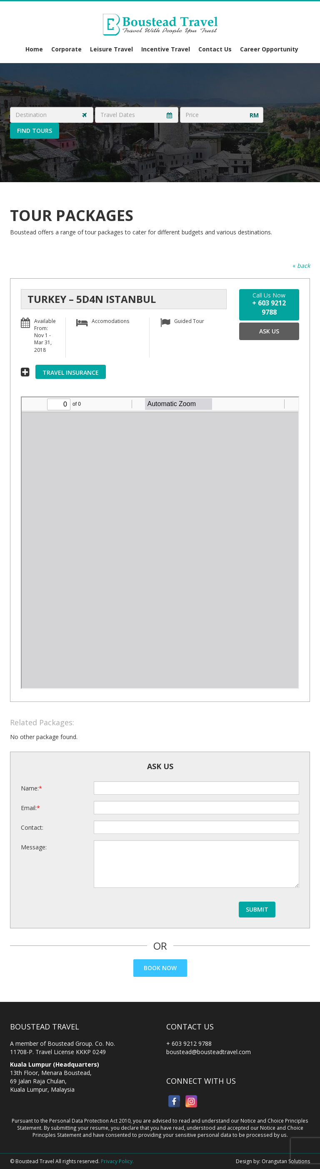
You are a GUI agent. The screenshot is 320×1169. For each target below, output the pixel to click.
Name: (30, 788)
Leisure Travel (111, 49)
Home (34, 49)
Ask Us (269, 331)
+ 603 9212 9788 (189, 1043)
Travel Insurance (70, 372)
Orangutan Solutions (286, 1161)
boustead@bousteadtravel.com (208, 1052)
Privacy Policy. (117, 1161)
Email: (29, 808)
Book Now (160, 968)
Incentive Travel (165, 49)
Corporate (66, 49)
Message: (34, 847)
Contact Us (215, 49)
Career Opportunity (269, 49)
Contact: (32, 827)
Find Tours (34, 131)
